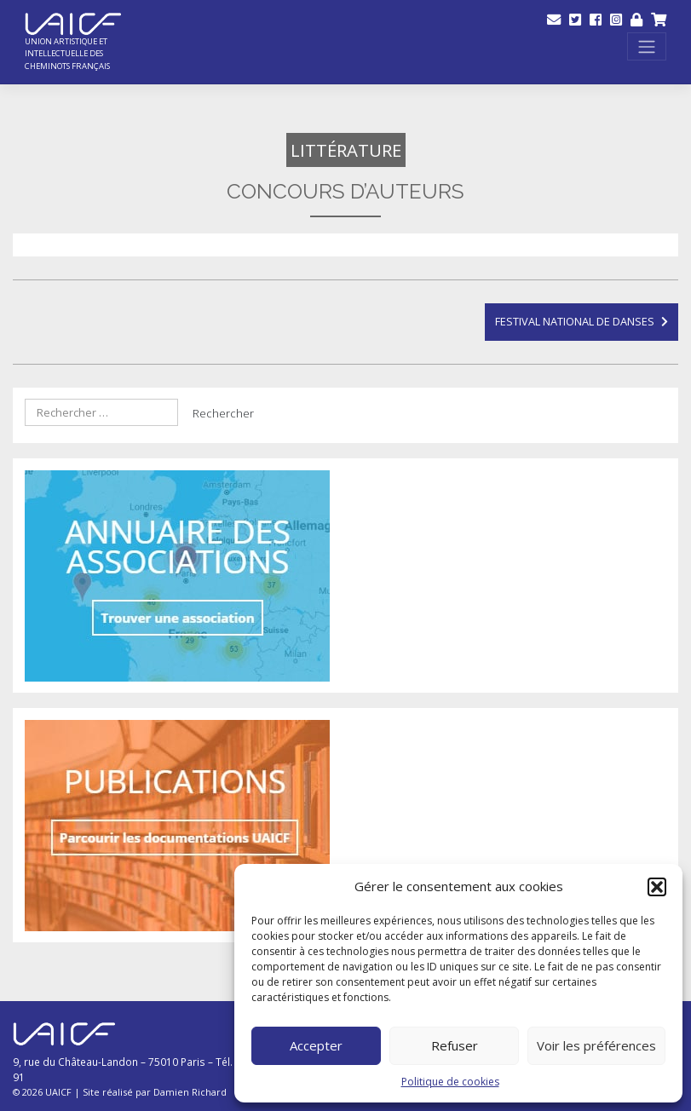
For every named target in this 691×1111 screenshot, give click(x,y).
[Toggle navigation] (646, 46)
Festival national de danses (574, 321)
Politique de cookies (450, 1081)
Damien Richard (190, 1091)
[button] (656, 886)
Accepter (316, 1045)
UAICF (58, 1091)
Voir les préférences (596, 1045)
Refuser (454, 1045)
